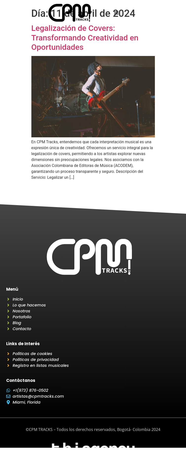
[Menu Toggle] (116, 12)
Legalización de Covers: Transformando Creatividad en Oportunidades (85, 37)
